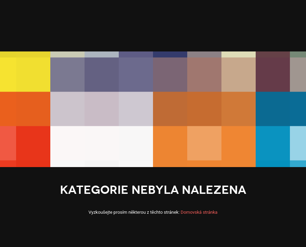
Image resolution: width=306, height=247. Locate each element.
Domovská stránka (199, 212)
